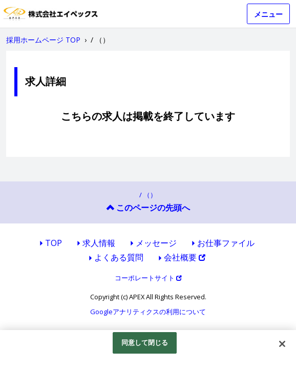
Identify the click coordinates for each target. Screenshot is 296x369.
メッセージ (156, 243)
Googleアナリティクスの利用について (148, 311)
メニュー (268, 14)
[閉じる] (282, 344)
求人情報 (98, 243)
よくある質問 (118, 257)
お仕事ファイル (226, 243)
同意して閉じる (144, 342)
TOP (53, 243)
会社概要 (184, 257)
